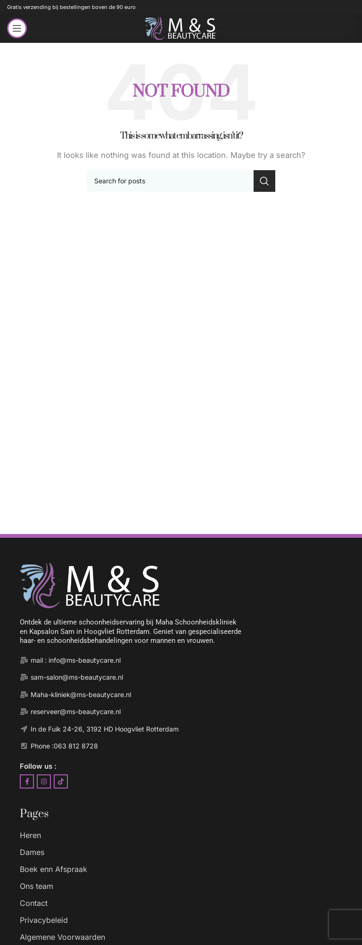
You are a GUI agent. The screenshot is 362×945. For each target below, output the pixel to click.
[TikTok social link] (61, 781)
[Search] (181, 181)
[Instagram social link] (44, 781)
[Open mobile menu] (17, 28)
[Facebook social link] (27, 781)
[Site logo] (181, 27)
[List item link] (190, 835)
